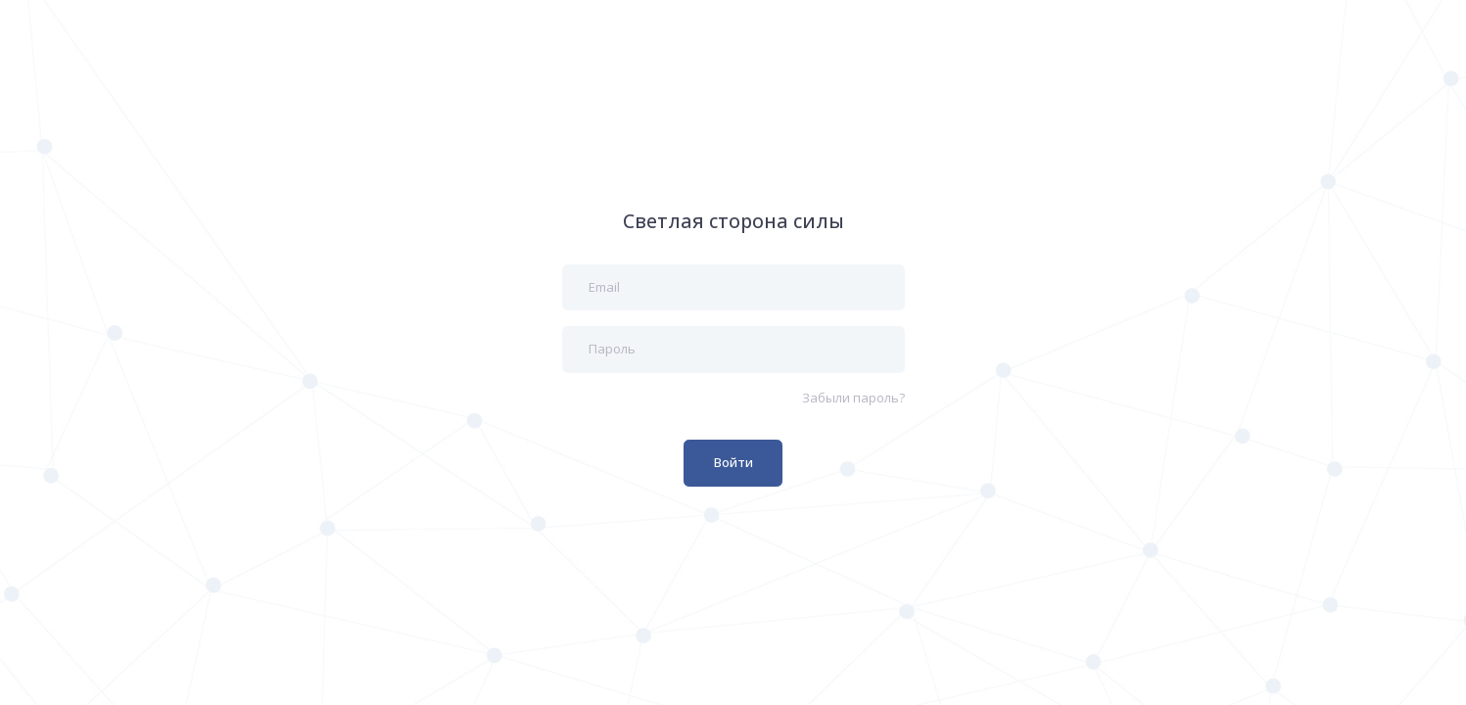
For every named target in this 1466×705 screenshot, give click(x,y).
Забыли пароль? (853, 397)
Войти (733, 462)
